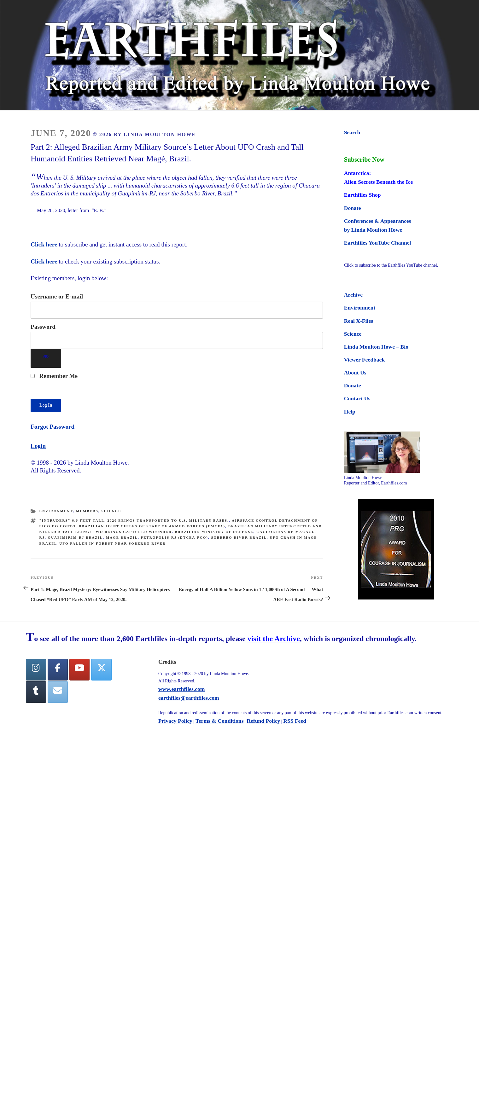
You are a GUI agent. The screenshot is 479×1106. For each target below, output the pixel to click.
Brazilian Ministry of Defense (214, 532)
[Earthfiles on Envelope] (58, 693)
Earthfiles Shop (362, 195)
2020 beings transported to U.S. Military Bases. (168, 520)
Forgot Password (52, 426)
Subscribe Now (364, 159)
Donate (352, 208)
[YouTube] (79, 670)
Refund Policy (263, 721)
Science (111, 511)
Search (352, 132)
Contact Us (357, 398)
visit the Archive (274, 639)
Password (43, 326)
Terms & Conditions (220, 721)
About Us (355, 372)
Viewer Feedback (364, 359)
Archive (353, 295)
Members (87, 511)
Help (349, 411)
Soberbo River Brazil (238, 537)
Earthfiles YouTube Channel (377, 243)
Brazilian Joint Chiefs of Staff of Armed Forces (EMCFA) (152, 526)
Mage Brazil (122, 537)
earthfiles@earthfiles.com (188, 698)
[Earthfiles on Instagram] (36, 670)
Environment (56, 511)
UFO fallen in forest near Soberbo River (112, 543)
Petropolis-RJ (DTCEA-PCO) (174, 537)
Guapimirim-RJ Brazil (75, 537)
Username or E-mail (57, 296)
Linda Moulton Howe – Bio (376, 347)
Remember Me (54, 376)
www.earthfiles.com (181, 689)
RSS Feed (294, 721)
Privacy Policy (175, 721)
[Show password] (46, 358)
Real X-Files (358, 321)
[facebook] (58, 670)
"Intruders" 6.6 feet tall (71, 520)
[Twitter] (101, 670)
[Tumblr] (36, 693)
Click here (44, 244)
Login (38, 446)
